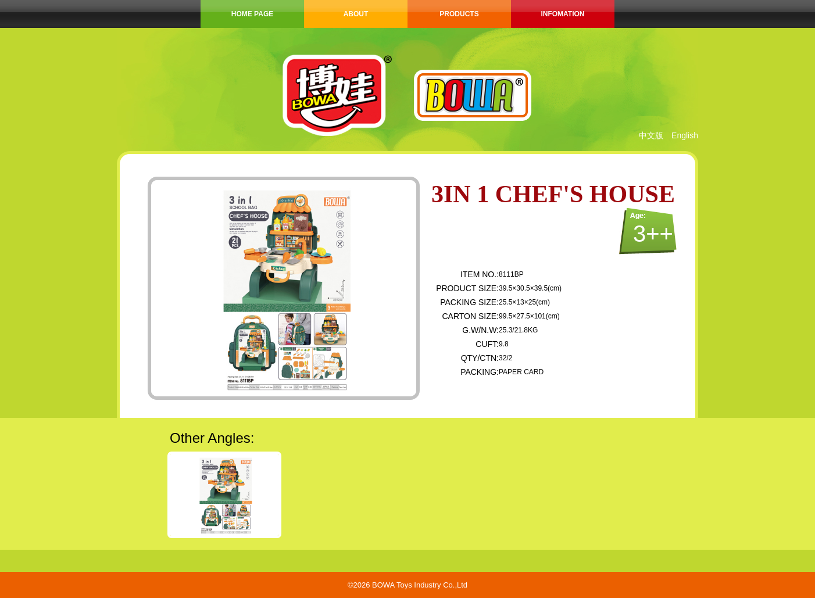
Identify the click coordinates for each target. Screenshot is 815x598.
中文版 (651, 135)
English (684, 135)
